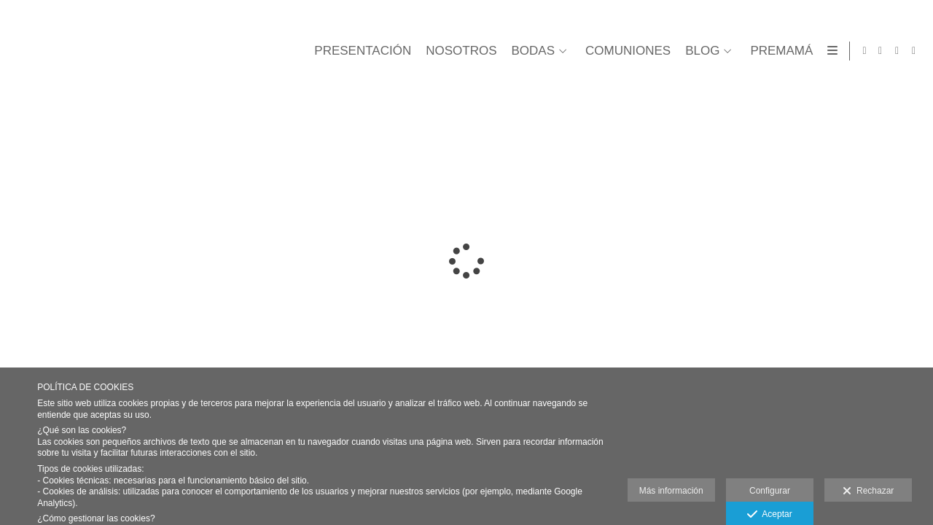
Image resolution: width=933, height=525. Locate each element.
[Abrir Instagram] (914, 51)
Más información (671, 491)
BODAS (530, 51)
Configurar (769, 491)
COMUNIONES (625, 51)
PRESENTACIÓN (359, 51)
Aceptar (769, 515)
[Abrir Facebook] (880, 51)
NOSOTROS (458, 51)
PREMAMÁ (778, 51)
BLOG (699, 51)
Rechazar (868, 491)
